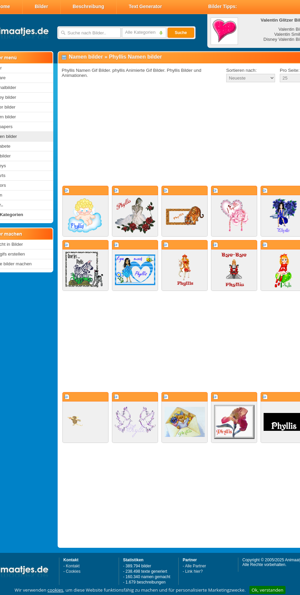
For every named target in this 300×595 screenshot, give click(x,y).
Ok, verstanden (267, 590)
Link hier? (194, 571)
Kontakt (73, 566)
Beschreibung (88, 6)
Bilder (41, 6)
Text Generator (145, 6)
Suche (181, 32)
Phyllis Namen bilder (135, 57)
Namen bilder (86, 57)
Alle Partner (195, 566)
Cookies (73, 571)
